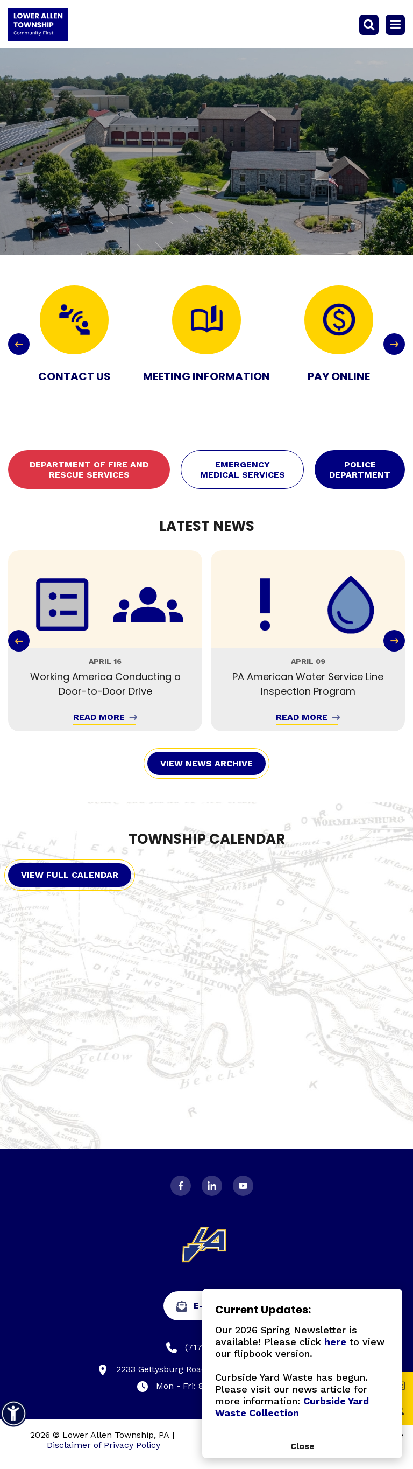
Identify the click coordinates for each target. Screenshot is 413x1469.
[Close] (302, 1446)
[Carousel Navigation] (206, 344)
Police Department (359, 469)
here (335, 1341)
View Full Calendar (69, 875)
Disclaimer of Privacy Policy (103, 1445)
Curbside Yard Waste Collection (292, 1406)
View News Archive (206, 763)
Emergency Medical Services (242, 469)
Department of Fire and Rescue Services (89, 469)
